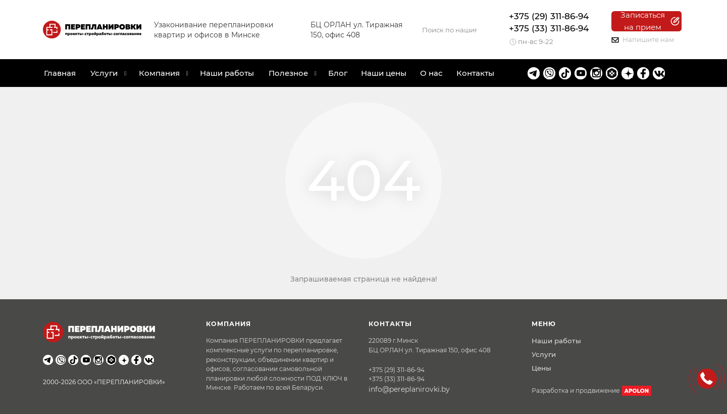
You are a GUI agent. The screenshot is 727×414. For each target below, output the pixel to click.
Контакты (475, 73)
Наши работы (227, 73)
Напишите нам (642, 39)
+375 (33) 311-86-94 (549, 28)
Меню (544, 324)
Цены (541, 368)
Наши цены (383, 73)
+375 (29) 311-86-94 (549, 16)
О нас (431, 73)
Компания (159, 73)
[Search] (449, 30)
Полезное (288, 73)
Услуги (544, 354)
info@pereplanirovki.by (409, 389)
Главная (60, 73)
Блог (337, 73)
